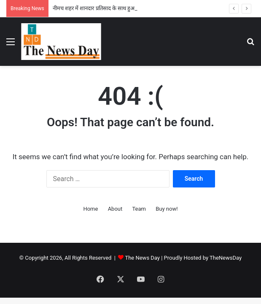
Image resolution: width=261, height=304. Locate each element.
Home (90, 209)
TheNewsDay (226, 258)
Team (139, 209)
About (115, 209)
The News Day (142, 258)
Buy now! (167, 209)
